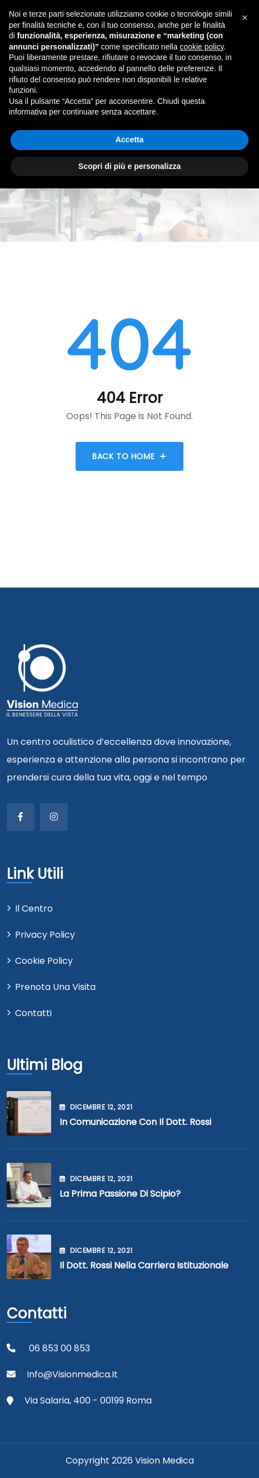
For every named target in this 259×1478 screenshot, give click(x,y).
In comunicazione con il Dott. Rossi (135, 1122)
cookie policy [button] (201, 46)
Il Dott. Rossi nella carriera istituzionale (143, 1265)
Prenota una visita (55, 987)
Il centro (34, 908)
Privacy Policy (45, 934)
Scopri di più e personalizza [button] (129, 166)
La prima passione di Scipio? (120, 1193)
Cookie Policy (44, 960)
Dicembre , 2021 (96, 1107)
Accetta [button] (130, 139)
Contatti (33, 1013)
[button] (244, 18)
